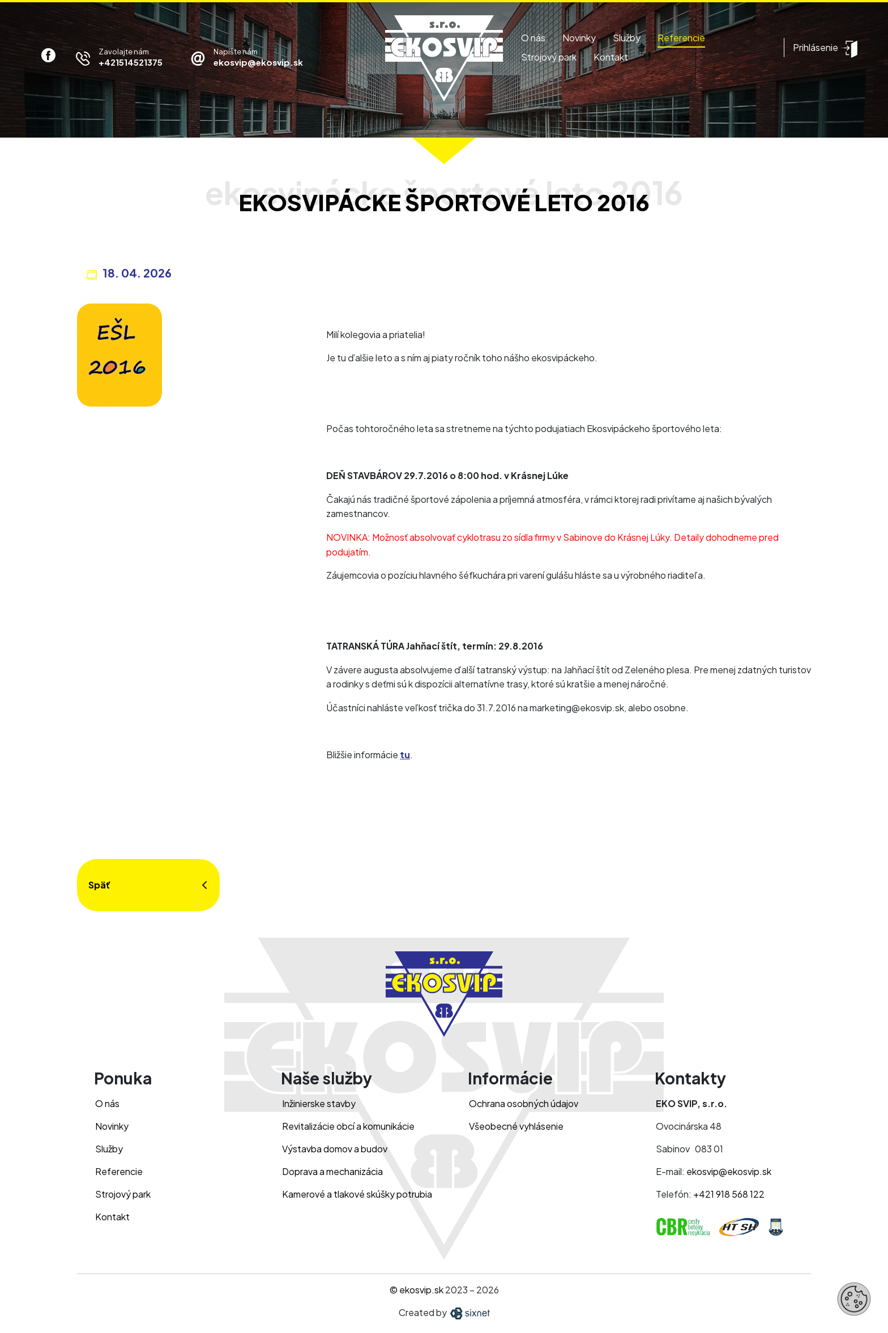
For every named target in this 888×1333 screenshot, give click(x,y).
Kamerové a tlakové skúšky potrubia (357, 1194)
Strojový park (549, 57)
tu (405, 755)
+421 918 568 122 (729, 1194)
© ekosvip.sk (416, 1290)
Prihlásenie (815, 47)
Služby (627, 38)
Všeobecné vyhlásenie (516, 1126)
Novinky (579, 38)
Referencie (681, 38)
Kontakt (611, 57)
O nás (533, 38)
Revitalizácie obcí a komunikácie (348, 1126)
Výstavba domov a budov (334, 1149)
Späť (99, 885)
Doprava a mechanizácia (332, 1171)
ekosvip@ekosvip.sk (728, 1171)
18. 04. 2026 (137, 273)
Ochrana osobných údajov (523, 1103)
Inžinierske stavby (319, 1103)
